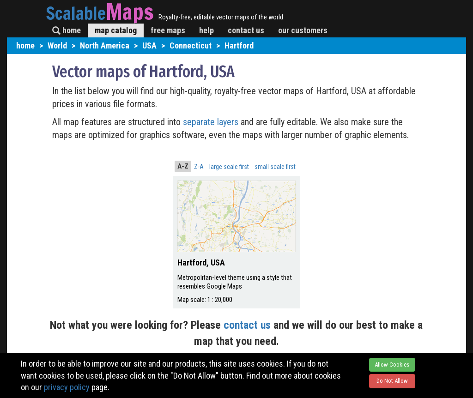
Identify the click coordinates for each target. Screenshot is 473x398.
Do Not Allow (392, 380)
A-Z (182, 166)
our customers (302, 30)
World (57, 45)
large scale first (229, 166)
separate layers (212, 121)
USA (149, 45)
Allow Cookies (392, 364)
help (206, 30)
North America (104, 45)
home (66, 30)
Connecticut (191, 45)
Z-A (199, 166)
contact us (246, 30)
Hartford (239, 45)
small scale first (275, 166)
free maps (168, 30)
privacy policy (67, 387)
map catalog (116, 30)
